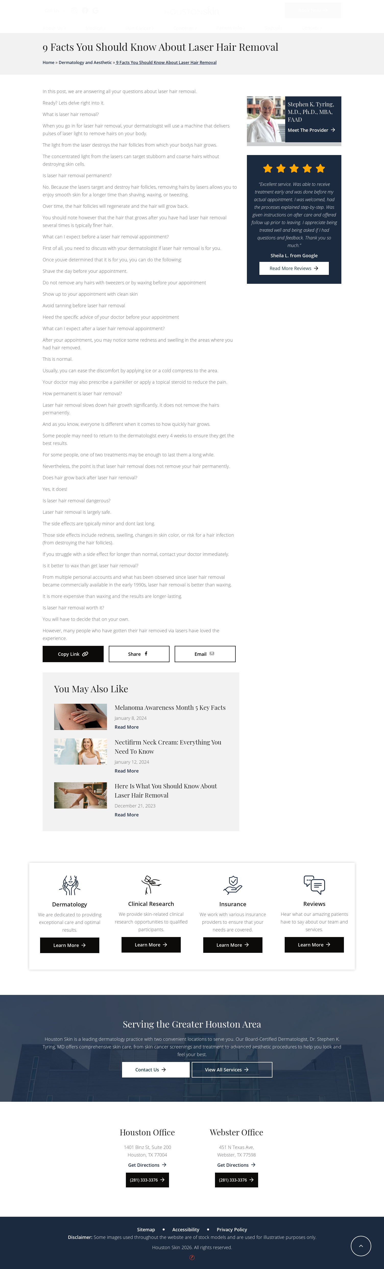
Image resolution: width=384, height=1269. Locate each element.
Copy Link (73, 654)
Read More (127, 727)
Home (48, 62)
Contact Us (150, 1070)
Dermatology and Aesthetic (85, 62)
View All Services (227, 1070)
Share (138, 654)
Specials (273, 28)
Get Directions (147, 1165)
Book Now (313, 10)
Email (204, 654)
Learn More (69, 945)
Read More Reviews (294, 268)
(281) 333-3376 (147, 1180)
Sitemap (146, 1229)
